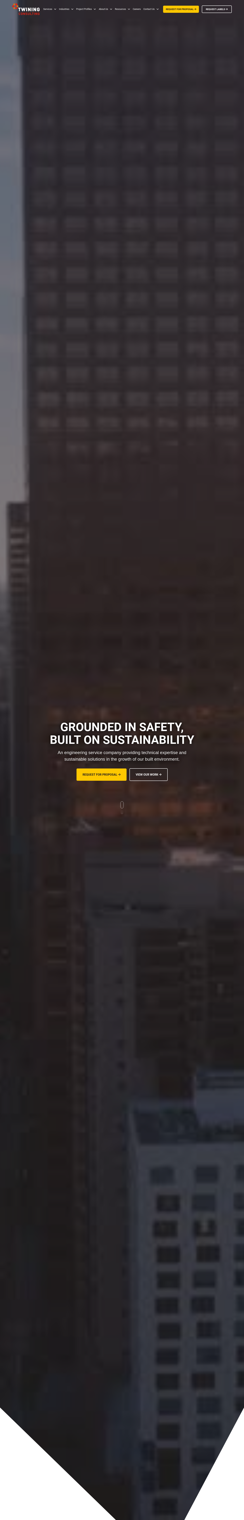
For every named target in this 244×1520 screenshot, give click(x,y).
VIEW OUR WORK (148, 774)
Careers (137, 9)
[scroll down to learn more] (122, 808)
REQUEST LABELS (217, 9)
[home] (26, 9)
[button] (50, 9)
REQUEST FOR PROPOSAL (181, 9)
